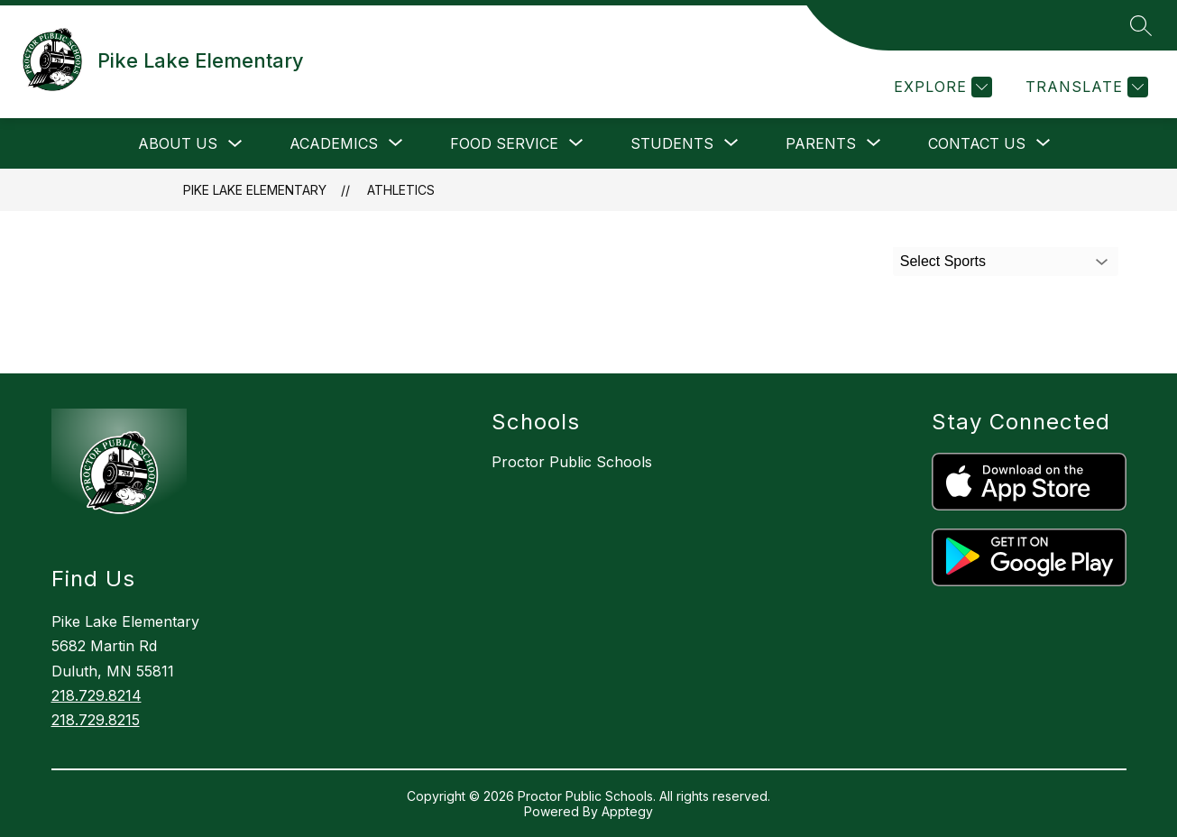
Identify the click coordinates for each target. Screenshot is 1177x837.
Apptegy (627, 811)
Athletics (401, 190)
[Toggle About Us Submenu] (235, 144)
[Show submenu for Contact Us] (976, 143)
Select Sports (943, 261)
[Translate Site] (1084, 87)
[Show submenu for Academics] (334, 143)
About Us (177, 143)
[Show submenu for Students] (671, 143)
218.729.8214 (96, 695)
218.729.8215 (95, 720)
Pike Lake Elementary (254, 190)
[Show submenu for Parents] (821, 143)
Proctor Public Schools (572, 462)
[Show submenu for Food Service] (504, 143)
